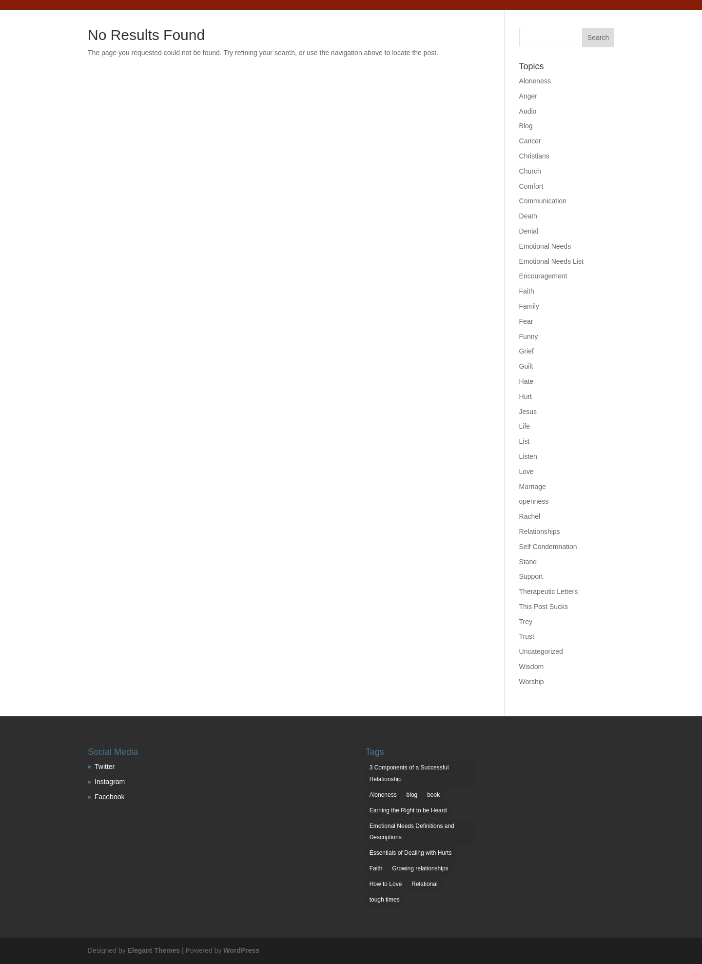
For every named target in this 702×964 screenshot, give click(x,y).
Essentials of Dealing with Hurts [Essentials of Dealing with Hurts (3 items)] (411, 852)
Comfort (531, 186)
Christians (534, 156)
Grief (526, 351)
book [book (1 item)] (433, 794)
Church (530, 171)
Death (528, 216)
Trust (526, 636)
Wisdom (531, 666)
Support (531, 576)
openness (534, 501)
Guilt (526, 366)
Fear (526, 321)
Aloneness (535, 81)
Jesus (528, 411)
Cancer (530, 141)
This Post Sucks (543, 606)
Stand (528, 562)
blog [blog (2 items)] (412, 794)
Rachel (530, 516)
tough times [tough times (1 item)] (385, 899)
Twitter (105, 766)
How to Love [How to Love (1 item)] (386, 884)
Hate (526, 381)
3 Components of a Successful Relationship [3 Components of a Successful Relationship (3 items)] (409, 773)
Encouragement (543, 276)
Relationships (539, 531)
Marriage (532, 487)
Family (529, 306)
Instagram (110, 782)
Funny (528, 336)
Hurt (525, 396)
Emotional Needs (545, 246)
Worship (531, 682)
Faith (526, 291)
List (524, 441)
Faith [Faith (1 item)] (376, 868)
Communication (542, 201)
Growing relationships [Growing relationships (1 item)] (420, 868)
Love (526, 471)
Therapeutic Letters (548, 591)
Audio (528, 111)
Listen (528, 456)
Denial (529, 231)
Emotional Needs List (551, 261)
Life (524, 426)
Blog (526, 126)
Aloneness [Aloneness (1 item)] (383, 794)
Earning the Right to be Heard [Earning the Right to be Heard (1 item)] (408, 810)
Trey (525, 622)
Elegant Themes (154, 950)
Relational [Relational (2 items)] (424, 884)
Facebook (109, 797)
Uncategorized (541, 651)
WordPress (241, 950)
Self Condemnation (548, 547)
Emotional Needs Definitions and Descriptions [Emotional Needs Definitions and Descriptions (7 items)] (412, 832)
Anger (528, 96)
